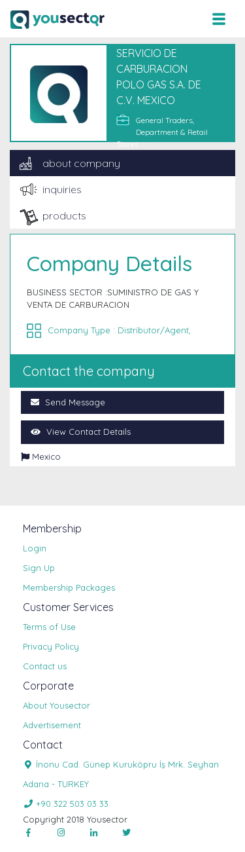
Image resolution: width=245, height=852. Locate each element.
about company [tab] (81, 163)
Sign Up (39, 568)
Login (34, 548)
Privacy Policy (51, 646)
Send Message (68, 402)
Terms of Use (49, 626)
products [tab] (64, 215)
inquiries (62, 189)
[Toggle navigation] (219, 18)
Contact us (45, 666)
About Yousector (56, 705)
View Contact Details (81, 431)
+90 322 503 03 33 (65, 803)
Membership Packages (69, 587)
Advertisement (52, 725)
